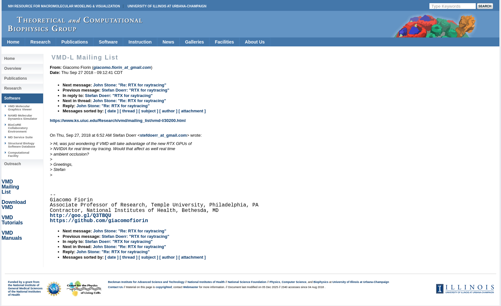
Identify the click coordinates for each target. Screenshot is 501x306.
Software (108, 41)
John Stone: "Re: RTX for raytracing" (129, 85)
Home (13, 41)
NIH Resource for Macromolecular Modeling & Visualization (64, 6)
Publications (74, 41)
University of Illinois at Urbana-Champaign (166, 6)
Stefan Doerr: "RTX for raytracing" (135, 90)
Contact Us (115, 287)
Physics (275, 282)
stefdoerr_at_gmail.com (163, 135)
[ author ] (168, 111)
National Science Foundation (247, 282)
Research (40, 41)
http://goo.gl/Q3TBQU (80, 215)
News (168, 41)
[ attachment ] (192, 111)
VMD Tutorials (12, 220)
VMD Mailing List (10, 187)
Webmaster (190, 287)
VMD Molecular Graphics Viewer (20, 107)
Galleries (194, 41)
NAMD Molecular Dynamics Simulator (22, 117)
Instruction (139, 41)
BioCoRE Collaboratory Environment (18, 128)
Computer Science (294, 282)
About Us (255, 41)
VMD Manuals (12, 235)
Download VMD (14, 204)
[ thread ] (128, 111)
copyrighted (164, 287)
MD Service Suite (20, 137)
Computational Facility (18, 154)
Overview (12, 68)
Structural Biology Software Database (21, 144)
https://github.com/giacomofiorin (99, 220)
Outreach (12, 164)
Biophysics (320, 282)
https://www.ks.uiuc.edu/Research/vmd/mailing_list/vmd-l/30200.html (118, 120)
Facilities (224, 41)
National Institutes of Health (206, 282)
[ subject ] (148, 111)
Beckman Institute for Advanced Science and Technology (146, 282)
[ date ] (112, 111)
